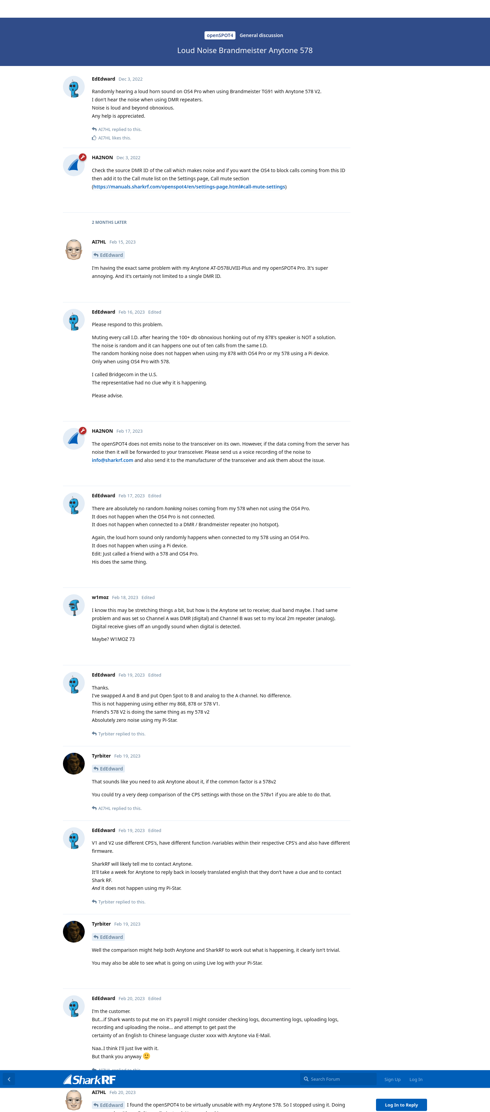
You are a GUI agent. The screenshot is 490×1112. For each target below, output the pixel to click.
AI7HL (107, 270)
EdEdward (111, 35)
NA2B (106, 818)
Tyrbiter (109, 92)
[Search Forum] (338, 9)
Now (382, 168)
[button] (203, 1100)
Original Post (391, 54)
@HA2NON (106, 165)
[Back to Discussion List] (9, 9)
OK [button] (472, 1099)
